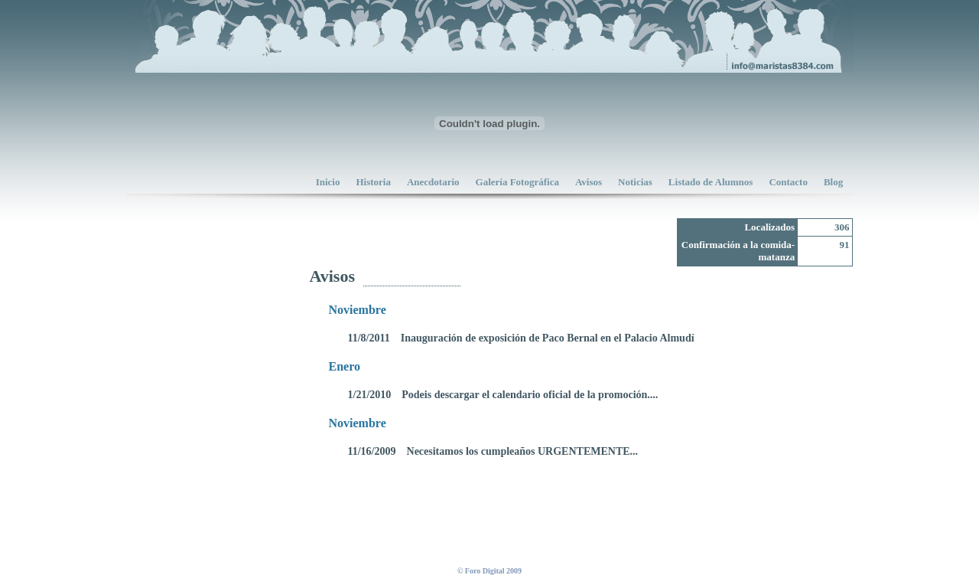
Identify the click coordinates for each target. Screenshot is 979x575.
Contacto (788, 182)
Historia (373, 182)
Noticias (635, 182)
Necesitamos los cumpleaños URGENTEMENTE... (523, 451)
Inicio (328, 182)
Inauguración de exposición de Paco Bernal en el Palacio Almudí (547, 338)
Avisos (588, 182)
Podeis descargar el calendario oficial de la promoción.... (530, 394)
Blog (833, 182)
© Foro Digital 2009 (489, 571)
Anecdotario (433, 182)
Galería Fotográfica (517, 182)
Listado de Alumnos (710, 182)
